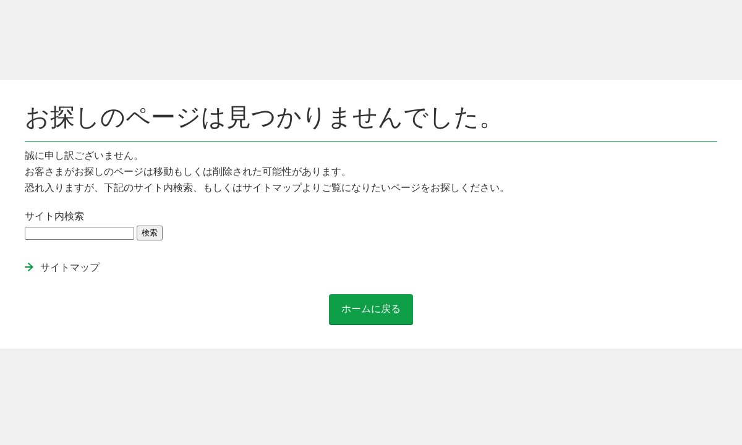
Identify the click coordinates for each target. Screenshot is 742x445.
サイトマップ (70, 267)
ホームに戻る (371, 308)
